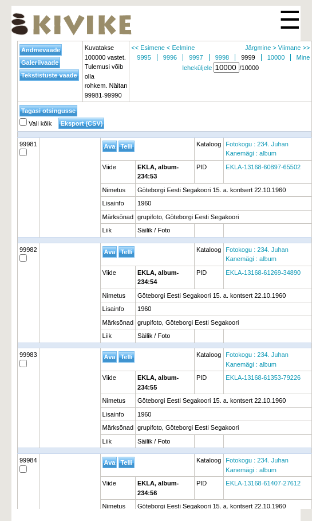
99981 (28, 149)
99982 (28, 254)
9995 (144, 57)
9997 (196, 57)
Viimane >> (294, 47)
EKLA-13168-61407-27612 (263, 483)
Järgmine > (261, 47)
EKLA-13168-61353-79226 (263, 377)
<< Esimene (148, 47)
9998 (222, 57)
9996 (170, 57)
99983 (28, 359)
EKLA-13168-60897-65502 (263, 167)
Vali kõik (35, 123)
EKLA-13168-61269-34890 (263, 272)
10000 (276, 57)
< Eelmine (181, 47)
